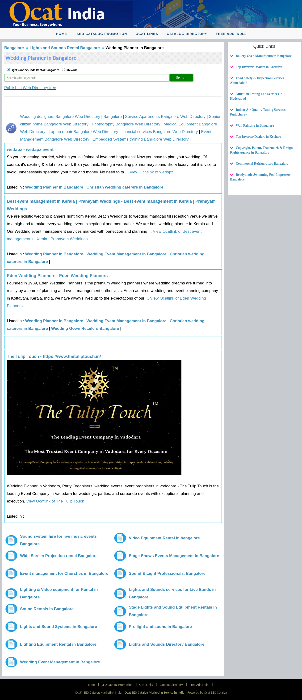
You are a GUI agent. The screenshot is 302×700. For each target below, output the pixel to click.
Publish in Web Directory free (30, 88)
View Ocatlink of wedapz (151, 172)
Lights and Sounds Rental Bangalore (65, 48)
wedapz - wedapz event (30, 149)
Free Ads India (231, 34)
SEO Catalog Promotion (101, 34)
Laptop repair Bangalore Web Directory (83, 131)
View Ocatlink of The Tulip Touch (54, 501)
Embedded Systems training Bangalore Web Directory (140, 139)
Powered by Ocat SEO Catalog (207, 693)
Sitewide (71, 70)
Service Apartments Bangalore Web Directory (165, 116)
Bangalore (14, 48)
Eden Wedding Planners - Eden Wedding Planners (57, 275)
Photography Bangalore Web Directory (126, 124)
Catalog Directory (187, 34)
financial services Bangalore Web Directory (160, 131)
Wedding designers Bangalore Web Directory (60, 116)
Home (61, 34)
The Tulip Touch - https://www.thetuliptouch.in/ (54, 356)
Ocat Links (147, 34)
